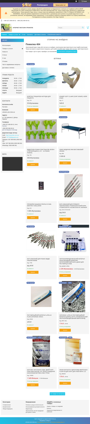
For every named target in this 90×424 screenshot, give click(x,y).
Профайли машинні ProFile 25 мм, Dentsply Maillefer (39, 205)
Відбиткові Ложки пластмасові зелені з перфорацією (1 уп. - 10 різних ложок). (40, 151)
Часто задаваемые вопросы (11, 64)
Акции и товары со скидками (55, 406)
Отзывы (4, 61)
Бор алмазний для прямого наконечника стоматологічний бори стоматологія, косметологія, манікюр (73, 205)
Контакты (30, 34)
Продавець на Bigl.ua (45, 420)
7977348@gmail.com (12, 137)
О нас (23, 34)
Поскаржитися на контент (43, 422)
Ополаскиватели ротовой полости (35, 407)
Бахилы (49, 408)
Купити (33, 110)
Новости (5, 51)
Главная (4, 34)
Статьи (4, 55)
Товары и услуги (13, 34)
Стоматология (7, 405)
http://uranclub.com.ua (12, 135)
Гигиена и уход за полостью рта (34, 405)
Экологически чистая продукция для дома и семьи (34, 411)
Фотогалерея (6, 45)
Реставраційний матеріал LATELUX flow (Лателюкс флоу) (39, 316)
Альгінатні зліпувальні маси (67, 51)
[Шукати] (83, 27)
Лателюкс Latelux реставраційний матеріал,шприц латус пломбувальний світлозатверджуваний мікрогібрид (73, 316)
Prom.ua (54, 419)
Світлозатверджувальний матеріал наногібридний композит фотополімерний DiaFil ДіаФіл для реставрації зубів (72, 261)
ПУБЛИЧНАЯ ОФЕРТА (54, 34)
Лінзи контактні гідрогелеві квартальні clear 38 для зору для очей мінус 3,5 (73, 370)
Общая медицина (7, 408)
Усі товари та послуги (56, 394)
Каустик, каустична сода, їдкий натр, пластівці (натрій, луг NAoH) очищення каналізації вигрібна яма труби (41, 371)
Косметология (6, 407)
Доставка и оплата (40, 34)
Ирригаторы (29, 408)
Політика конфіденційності (58, 422)
